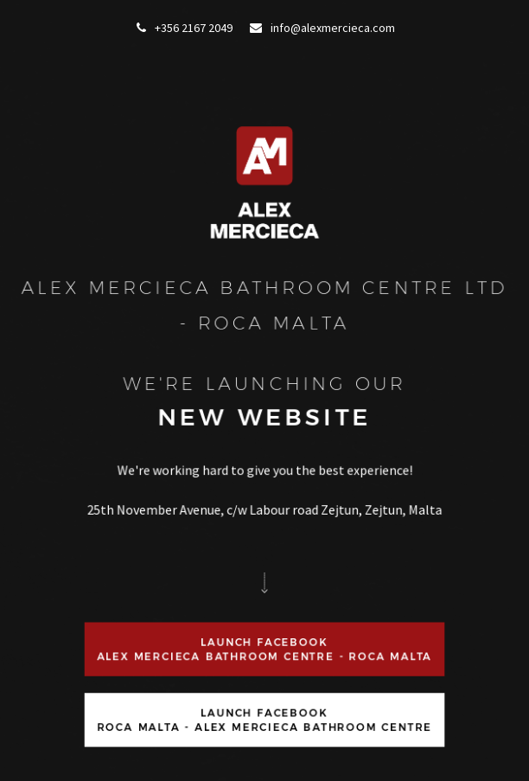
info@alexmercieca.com (322, 27)
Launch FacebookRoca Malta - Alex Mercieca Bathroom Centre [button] (265, 719)
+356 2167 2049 (185, 27)
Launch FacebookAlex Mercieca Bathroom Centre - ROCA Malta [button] (265, 649)
